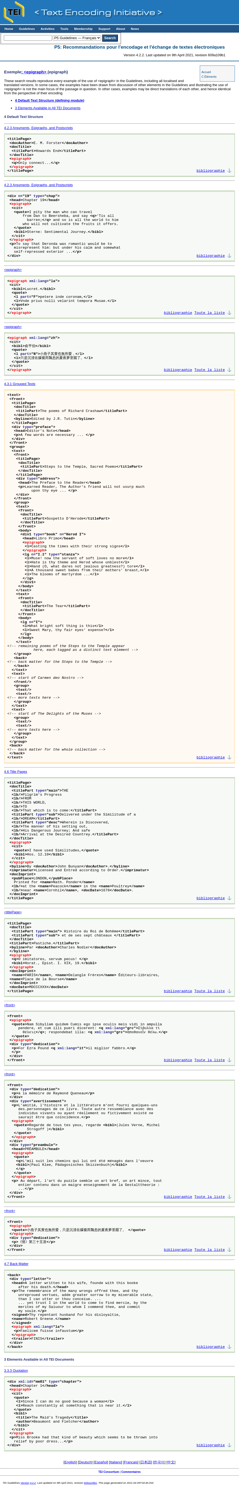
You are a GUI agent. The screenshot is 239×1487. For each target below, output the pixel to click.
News (135, 28)
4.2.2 (33, 1482)
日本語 (145, 1462)
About (120, 28)
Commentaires (131, 1471)
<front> (9, 1005)
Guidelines (27, 28)
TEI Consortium (108, 1471)
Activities (47, 28)
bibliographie (211, 170)
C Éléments (208, 76)
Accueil (206, 72)
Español (100, 1462)
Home (8, 28)
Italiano (115, 1462)
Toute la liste (209, 313)
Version (24, 1482)
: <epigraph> (34, 72)
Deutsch (85, 1462)
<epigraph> (13, 270)
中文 (170, 1462)
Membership (83, 28)
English (70, 1462)
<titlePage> (13, 912)
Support (104, 28)
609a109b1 (90, 1482)
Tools (64, 28)
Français (130, 1462)
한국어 (159, 1462)
